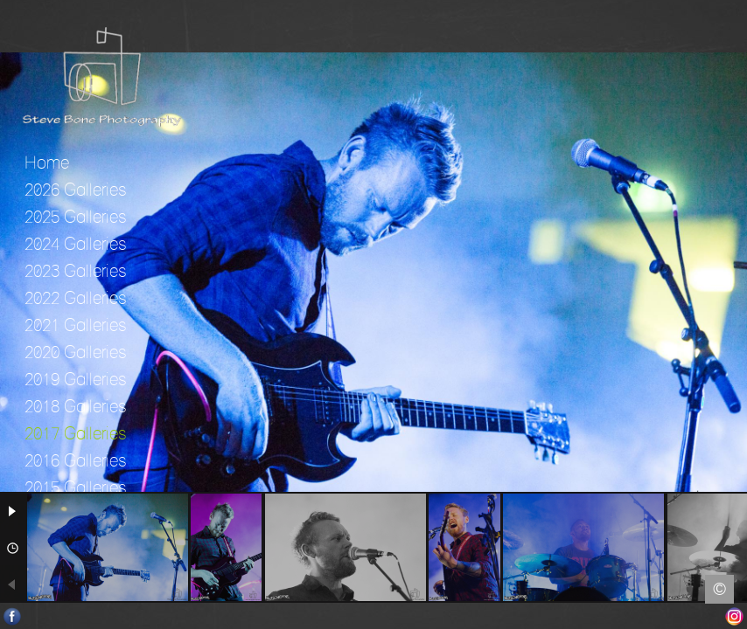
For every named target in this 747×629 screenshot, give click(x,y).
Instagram (734, 616)
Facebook (12, 616)
